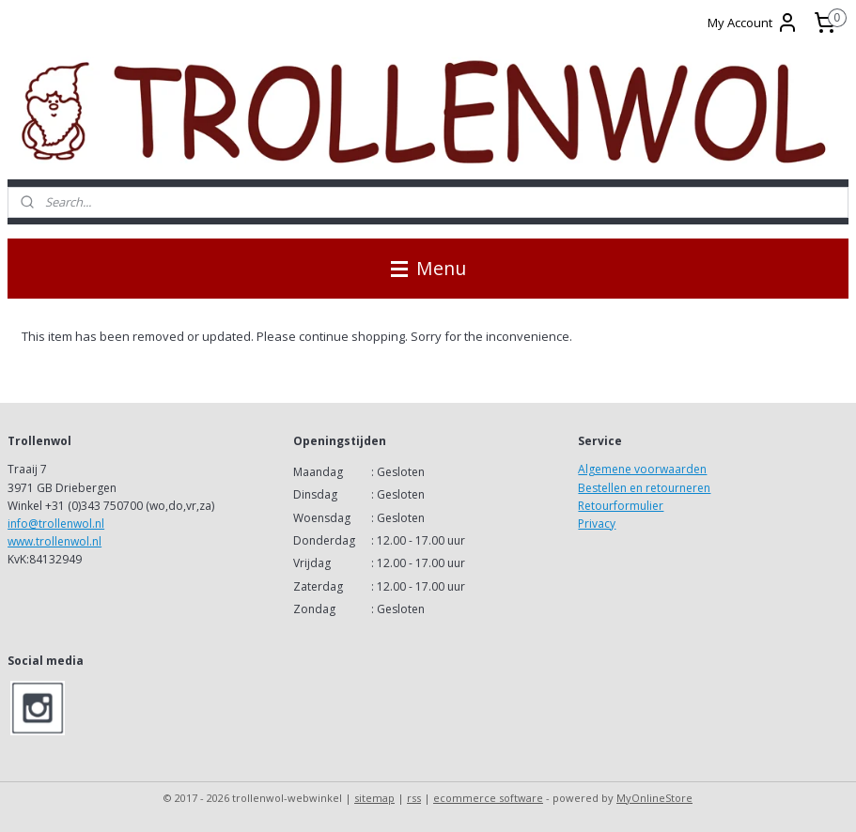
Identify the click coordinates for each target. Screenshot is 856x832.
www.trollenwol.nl (54, 541)
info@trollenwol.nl (56, 524)
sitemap (374, 798)
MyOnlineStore (654, 798)
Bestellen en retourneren (644, 488)
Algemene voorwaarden (642, 469)
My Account (753, 22)
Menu (428, 268)
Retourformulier (620, 506)
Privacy (596, 524)
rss (414, 798)
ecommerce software (488, 798)
